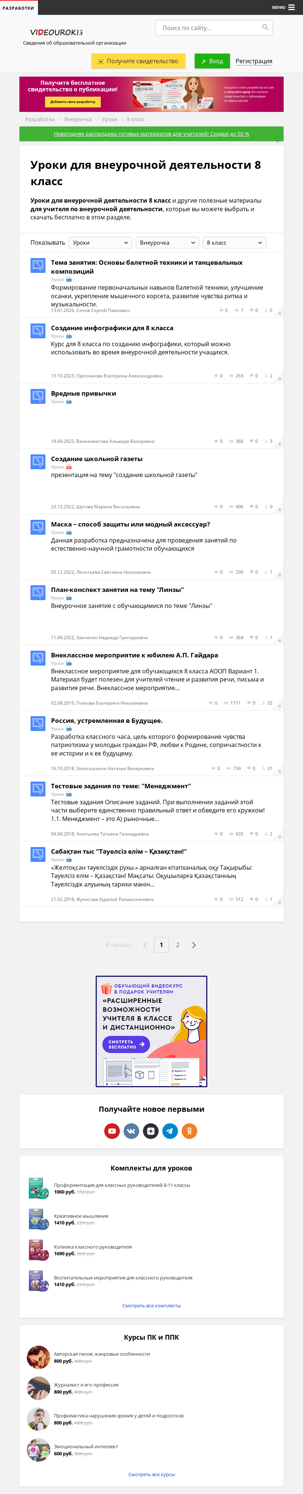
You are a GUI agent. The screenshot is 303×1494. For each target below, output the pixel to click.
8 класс (136, 119)
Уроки (109, 119)
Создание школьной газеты (97, 458)
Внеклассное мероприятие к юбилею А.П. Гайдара (134, 655)
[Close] (277, 141)
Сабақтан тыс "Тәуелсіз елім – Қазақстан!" (119, 851)
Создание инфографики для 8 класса (112, 327)
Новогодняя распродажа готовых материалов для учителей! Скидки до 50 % (151, 133)
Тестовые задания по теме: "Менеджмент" (121, 786)
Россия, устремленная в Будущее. (107, 720)
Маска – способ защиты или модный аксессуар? (130, 524)
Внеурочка (78, 119)
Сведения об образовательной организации (74, 42)
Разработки (40, 119)
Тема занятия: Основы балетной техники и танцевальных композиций (147, 267)
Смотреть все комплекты (151, 1305)
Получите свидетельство (138, 61)
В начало (119, 945)
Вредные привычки (83, 393)
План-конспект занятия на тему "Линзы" (117, 589)
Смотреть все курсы (151, 1474)
